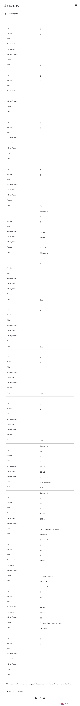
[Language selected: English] (68, 704)
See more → (44, 212)
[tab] (11, 14)
